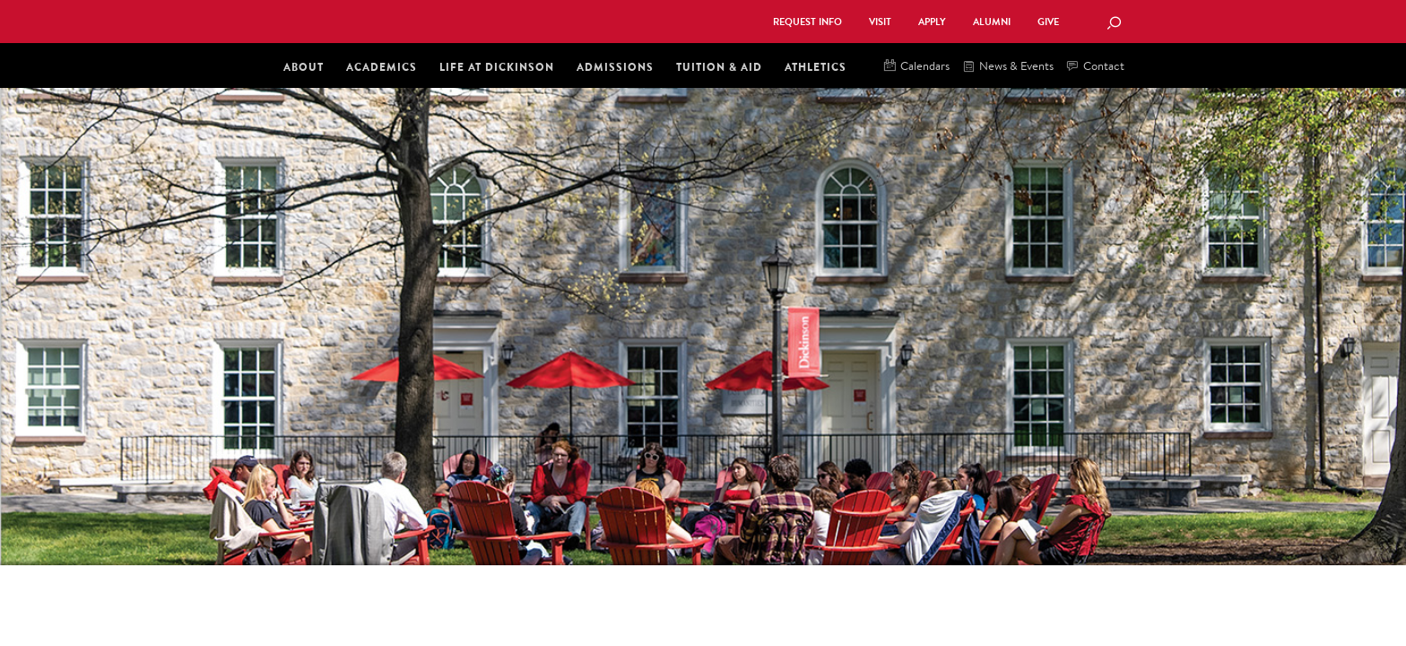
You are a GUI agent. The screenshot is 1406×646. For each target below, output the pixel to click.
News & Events (1008, 66)
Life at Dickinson (496, 66)
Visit (880, 22)
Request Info (807, 22)
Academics (381, 66)
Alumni (992, 22)
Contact (1095, 66)
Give (1048, 22)
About (303, 66)
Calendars (917, 66)
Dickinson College (475, 19)
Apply (932, 22)
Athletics (815, 66)
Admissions (615, 66)
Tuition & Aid (719, 66)
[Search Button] (1113, 24)
